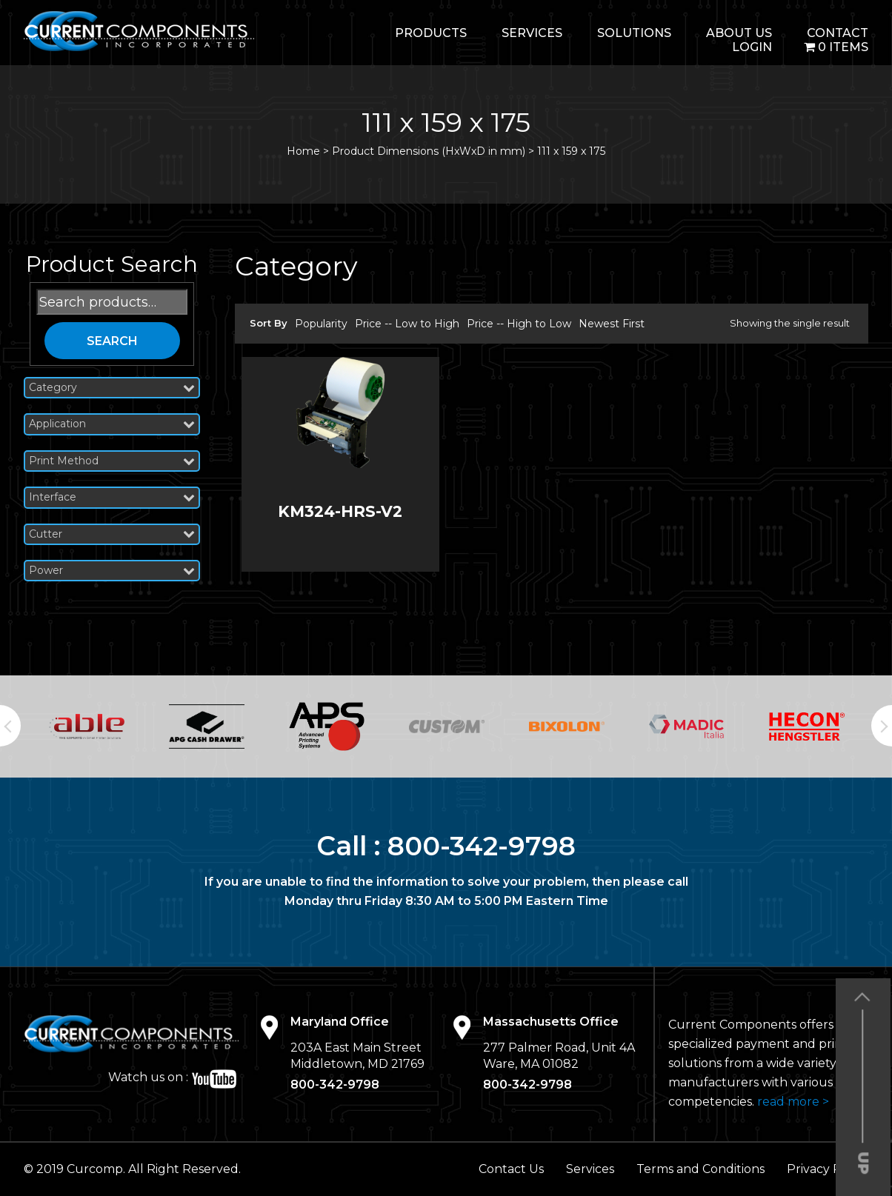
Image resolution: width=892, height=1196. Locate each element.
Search (112, 341)
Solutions (634, 33)
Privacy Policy (827, 1169)
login (752, 47)
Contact (837, 33)
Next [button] (881, 725)
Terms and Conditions (700, 1169)
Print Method (112, 461)
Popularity (321, 323)
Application (112, 424)
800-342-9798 (482, 845)
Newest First (612, 323)
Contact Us (511, 1169)
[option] (87, 726)
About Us (739, 33)
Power (112, 570)
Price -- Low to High (407, 323)
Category (112, 387)
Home (303, 151)
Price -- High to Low (519, 323)
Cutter (112, 534)
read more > (793, 1102)
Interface (112, 497)
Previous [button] (10, 725)
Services (532, 33)
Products (431, 33)
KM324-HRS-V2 (340, 511)
